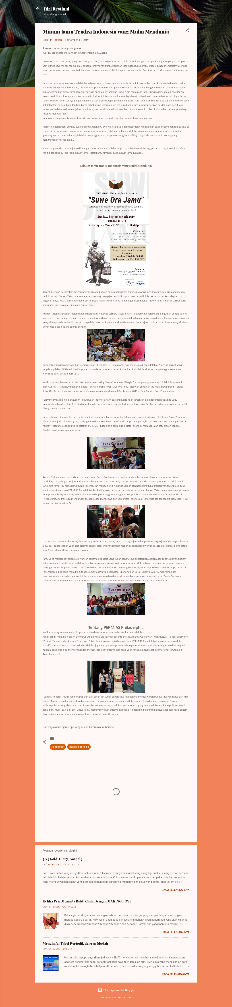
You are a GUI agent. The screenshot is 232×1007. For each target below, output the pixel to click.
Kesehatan (57, 746)
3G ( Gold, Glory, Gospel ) (62, 859)
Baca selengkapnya (175, 890)
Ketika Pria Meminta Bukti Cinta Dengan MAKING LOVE (87, 901)
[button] (187, 31)
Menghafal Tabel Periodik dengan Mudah (75, 943)
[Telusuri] (194, 9)
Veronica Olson (124, 997)
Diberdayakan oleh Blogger (116, 990)
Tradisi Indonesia (79, 746)
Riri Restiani (56, 9)
